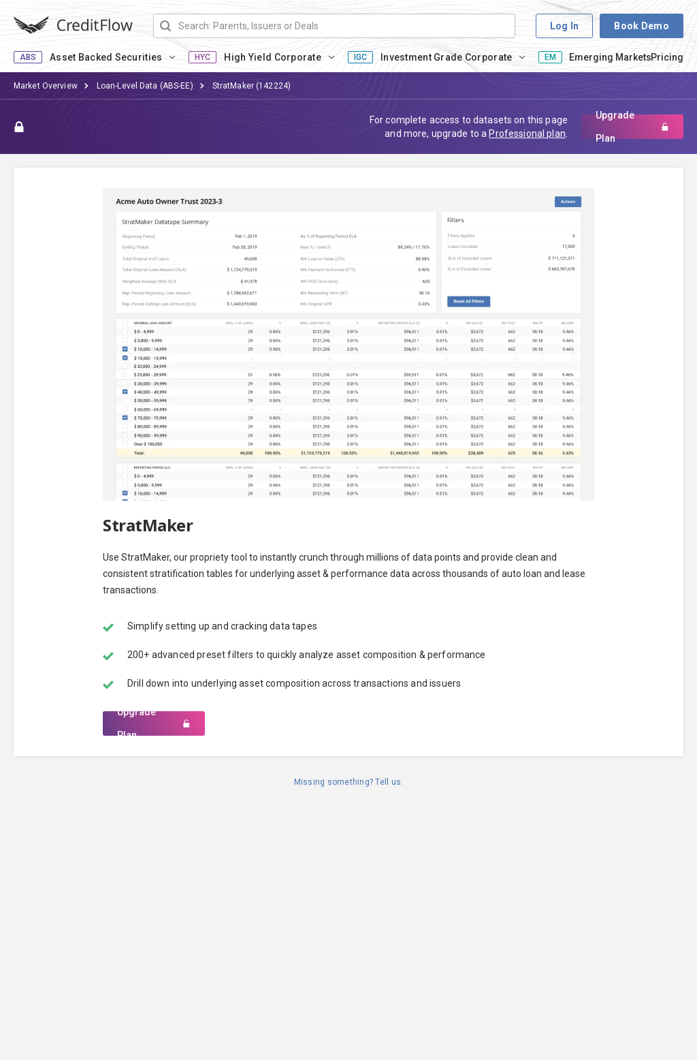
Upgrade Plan (632, 126)
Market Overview (46, 86)
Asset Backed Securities (106, 57)
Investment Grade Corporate (446, 57)
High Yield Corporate (272, 57)
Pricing (667, 57)
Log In (564, 25)
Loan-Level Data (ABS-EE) (145, 86)
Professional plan (527, 133)
